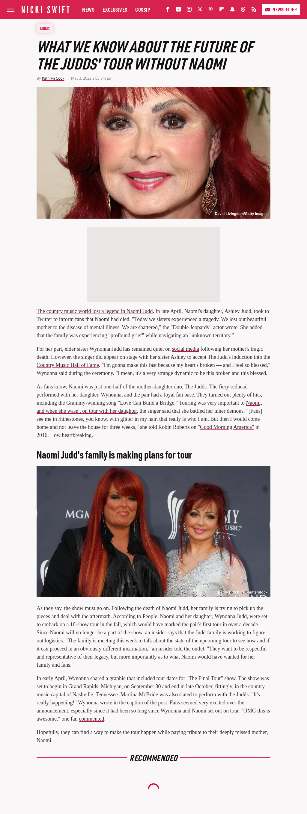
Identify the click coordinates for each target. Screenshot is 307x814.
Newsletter (281, 9)
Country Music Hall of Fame (68, 365)
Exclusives (115, 9)
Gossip (142, 9)
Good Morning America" (227, 427)
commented (91, 719)
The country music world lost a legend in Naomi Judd (95, 311)
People (149, 616)
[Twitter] (200, 10)
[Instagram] (189, 10)
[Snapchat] (232, 10)
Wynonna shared (86, 678)
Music (45, 28)
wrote (231, 327)
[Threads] (243, 10)
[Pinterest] (211, 10)
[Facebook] (168, 10)
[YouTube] (178, 10)
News (88, 9)
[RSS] (254, 10)
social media (185, 349)
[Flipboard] (222, 10)
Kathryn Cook (53, 78)
